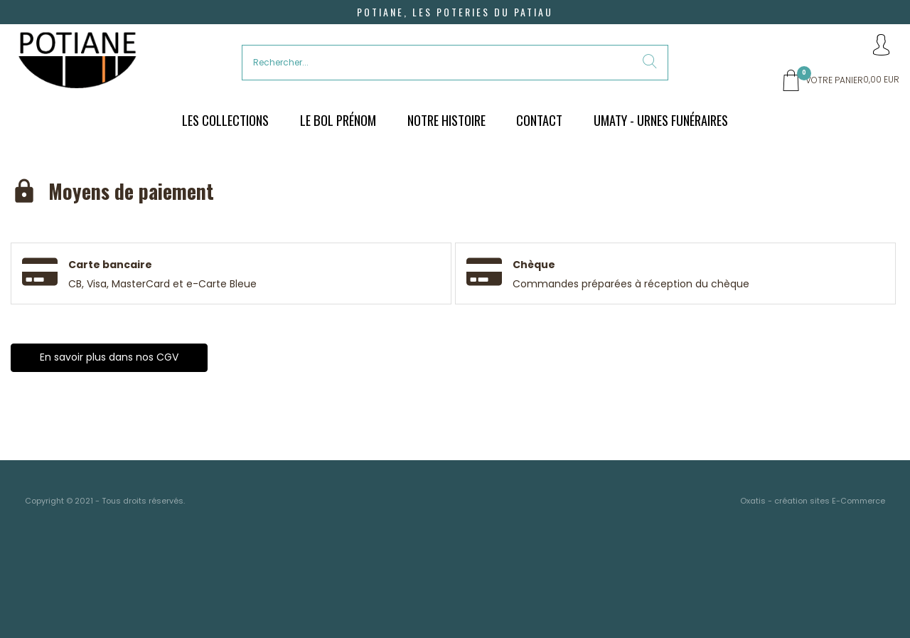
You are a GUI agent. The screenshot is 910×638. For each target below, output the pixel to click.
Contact (539, 119)
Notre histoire (446, 119)
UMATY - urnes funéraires (661, 119)
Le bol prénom (338, 119)
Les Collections (225, 119)
